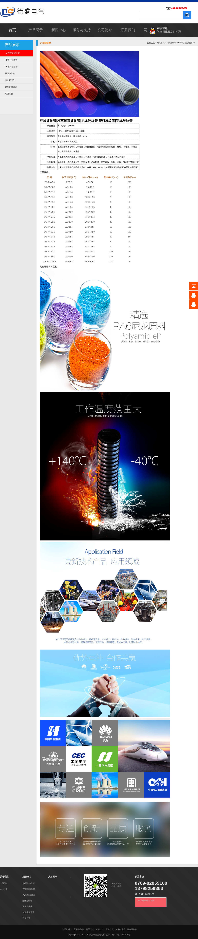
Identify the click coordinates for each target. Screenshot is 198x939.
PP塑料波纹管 (11, 60)
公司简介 (105, 30)
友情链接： (67, 929)
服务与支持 (82, 30)
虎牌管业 (109, 929)
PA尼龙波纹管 (13, 53)
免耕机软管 (120, 929)
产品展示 (35, 30)
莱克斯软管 (132, 929)
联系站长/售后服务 (146, 900)
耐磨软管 (100, 929)
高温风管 (9, 94)
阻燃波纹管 (10, 73)
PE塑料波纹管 (11, 67)
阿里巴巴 (90, 929)
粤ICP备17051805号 (121, 935)
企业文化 (4, 889)
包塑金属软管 (11, 87)
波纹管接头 (10, 80)
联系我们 (128, 30)
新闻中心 (58, 30)
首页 (12, 30)
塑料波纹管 (79, 929)
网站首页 (161, 43)
